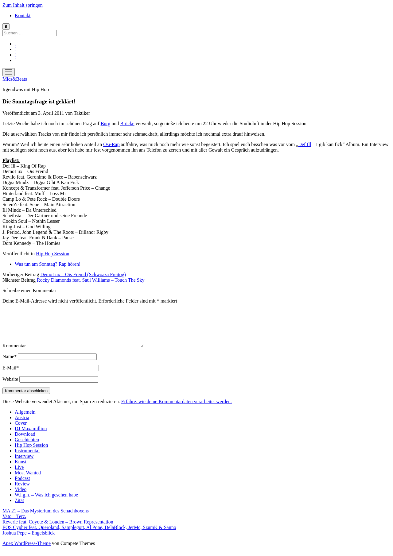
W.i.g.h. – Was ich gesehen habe (46, 502)
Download (25, 441)
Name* (9, 363)
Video (20, 496)
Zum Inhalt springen (22, 5)
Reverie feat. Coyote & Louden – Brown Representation (57, 529)
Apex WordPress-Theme (26, 550)
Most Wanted (28, 480)
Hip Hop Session (52, 253)
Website (10, 386)
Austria (22, 424)
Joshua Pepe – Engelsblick (28, 540)
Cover (21, 430)
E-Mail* (10, 375)
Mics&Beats (14, 79)
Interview (24, 463)
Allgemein (25, 419)
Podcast (22, 485)
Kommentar (14, 353)
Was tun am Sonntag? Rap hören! (47, 264)
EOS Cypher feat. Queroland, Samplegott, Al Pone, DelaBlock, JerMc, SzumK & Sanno (89, 534)
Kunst (20, 469)
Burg (106, 123)
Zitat (19, 507)
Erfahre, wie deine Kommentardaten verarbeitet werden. (176, 408)
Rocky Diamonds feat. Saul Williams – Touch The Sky (91, 280)
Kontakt (23, 15)
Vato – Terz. (14, 523)
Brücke (127, 123)
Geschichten (27, 447)
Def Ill (304, 144)
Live (19, 474)
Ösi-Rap (111, 144)
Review (22, 491)
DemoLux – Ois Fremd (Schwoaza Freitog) (83, 274)
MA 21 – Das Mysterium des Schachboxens (45, 518)
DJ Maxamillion (31, 435)
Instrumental (27, 458)
